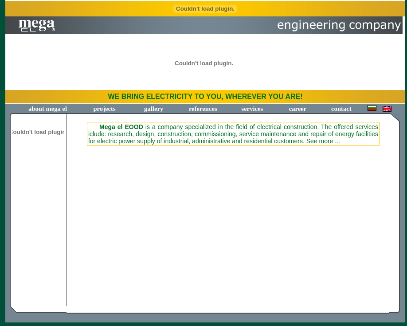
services (252, 108)
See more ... (323, 141)
